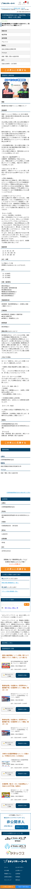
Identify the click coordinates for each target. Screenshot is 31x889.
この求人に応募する (15, 70)
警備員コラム (7, 873)
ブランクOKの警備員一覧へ (10, 591)
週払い (14, 608)
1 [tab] (15, 99)
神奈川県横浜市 (6, 49)
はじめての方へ (20, 867)
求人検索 (6, 870)
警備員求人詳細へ (22, 675)
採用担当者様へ (8, 876)
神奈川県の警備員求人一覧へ (10, 582)
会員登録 (18, 873)
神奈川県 (23, 8)
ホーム (6, 867)
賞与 (6, 608)
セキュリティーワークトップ (7, 8)
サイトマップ (7, 880)
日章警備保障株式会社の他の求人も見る (18, 492)
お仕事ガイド (19, 870)
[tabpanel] (15, 88)
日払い (10, 608)
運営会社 (18, 880)
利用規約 (18, 876)
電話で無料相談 (24, 886)
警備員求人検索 (17, 8)
